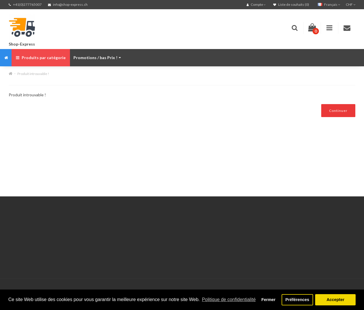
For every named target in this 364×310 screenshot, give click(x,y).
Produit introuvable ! (33, 74)
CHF (350, 4)
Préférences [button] (297, 299)
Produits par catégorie (41, 57)
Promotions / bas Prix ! (97, 57)
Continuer (338, 110)
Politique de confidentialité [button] (229, 299)
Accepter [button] (335, 299)
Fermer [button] (268, 299)
